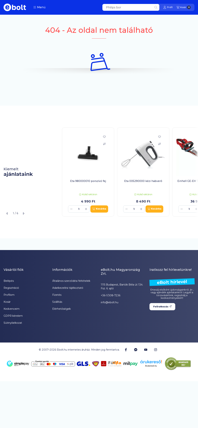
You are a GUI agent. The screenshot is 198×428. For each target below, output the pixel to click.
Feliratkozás (162, 306)
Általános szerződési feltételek (71, 280)
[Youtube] (145, 349)
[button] (39, 7)
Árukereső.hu (151, 366)
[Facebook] (125, 349)
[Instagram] (155, 349)
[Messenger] (135, 349)
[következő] (23, 213)
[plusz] (86, 209)
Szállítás (57, 301)
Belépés (9, 280)
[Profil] (168, 7)
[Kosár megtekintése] (183, 7)
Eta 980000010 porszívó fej (88, 181)
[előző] (7, 213)
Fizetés (56, 294)
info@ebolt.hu (109, 302)
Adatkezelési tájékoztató (67, 287)
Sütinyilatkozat (13, 322)
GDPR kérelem (13, 315)
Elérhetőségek (61, 308)
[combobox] (131, 7)
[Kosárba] (99, 209)
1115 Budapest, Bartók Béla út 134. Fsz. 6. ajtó (122, 286)
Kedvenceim (12, 308)
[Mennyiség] (79, 209)
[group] (128, 172)
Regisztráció (11, 287)
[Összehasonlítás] (104, 144)
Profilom (9, 294)
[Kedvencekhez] (104, 136)
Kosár (7, 301)
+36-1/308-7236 (110, 295)
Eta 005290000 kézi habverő (143, 181)
